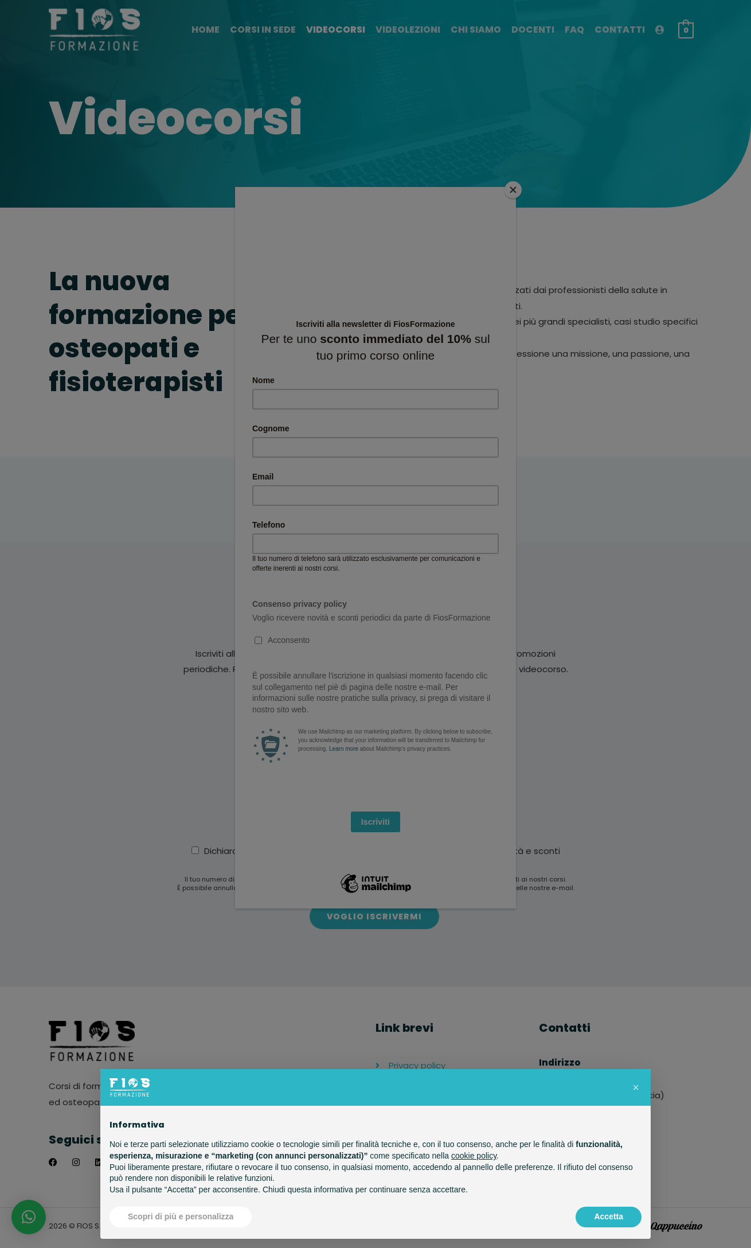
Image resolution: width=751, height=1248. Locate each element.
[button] (636, 1087)
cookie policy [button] (473, 1155)
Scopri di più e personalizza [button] (180, 1216)
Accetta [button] (608, 1216)
